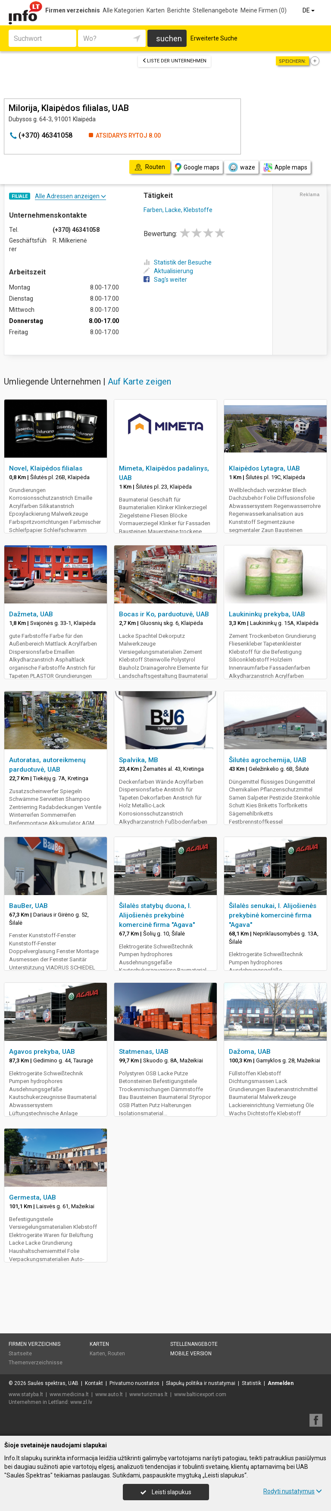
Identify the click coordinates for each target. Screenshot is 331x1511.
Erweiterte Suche (213, 38)
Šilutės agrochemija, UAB (267, 760)
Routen (116, 1354)
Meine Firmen (263, 10)
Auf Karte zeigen (139, 381)
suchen (169, 38)
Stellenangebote (215, 10)
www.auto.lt (109, 1394)
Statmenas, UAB (144, 1052)
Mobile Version (191, 1354)
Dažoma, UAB (250, 1052)
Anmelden (281, 1383)
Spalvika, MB (138, 760)
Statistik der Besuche (178, 262)
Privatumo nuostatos (134, 1383)
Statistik (251, 1383)
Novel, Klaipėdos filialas (45, 468)
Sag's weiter (165, 279)
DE (309, 10)
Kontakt (94, 1383)
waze (241, 167)
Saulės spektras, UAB (53, 1383)
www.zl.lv (81, 1402)
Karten (156, 10)
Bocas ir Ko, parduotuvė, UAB (164, 614)
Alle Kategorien (123, 10)
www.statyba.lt (26, 1394)
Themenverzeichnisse (35, 1363)
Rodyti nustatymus (292, 1491)
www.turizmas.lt (148, 1394)
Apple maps (285, 167)
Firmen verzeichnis (72, 10)
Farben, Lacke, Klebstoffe (178, 209)
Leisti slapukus (166, 1492)
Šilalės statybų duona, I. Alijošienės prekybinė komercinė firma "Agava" (157, 915)
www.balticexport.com (200, 1394)
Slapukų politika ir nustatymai (200, 1383)
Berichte (178, 10)
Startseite (20, 1354)
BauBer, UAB (28, 906)
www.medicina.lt (69, 1394)
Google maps (197, 167)
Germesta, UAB (32, 1197)
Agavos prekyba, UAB (42, 1052)
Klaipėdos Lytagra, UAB (264, 468)
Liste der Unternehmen (174, 61)
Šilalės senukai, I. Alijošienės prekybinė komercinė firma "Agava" (272, 915)
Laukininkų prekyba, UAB (267, 614)
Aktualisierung (168, 271)
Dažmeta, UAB (31, 614)
